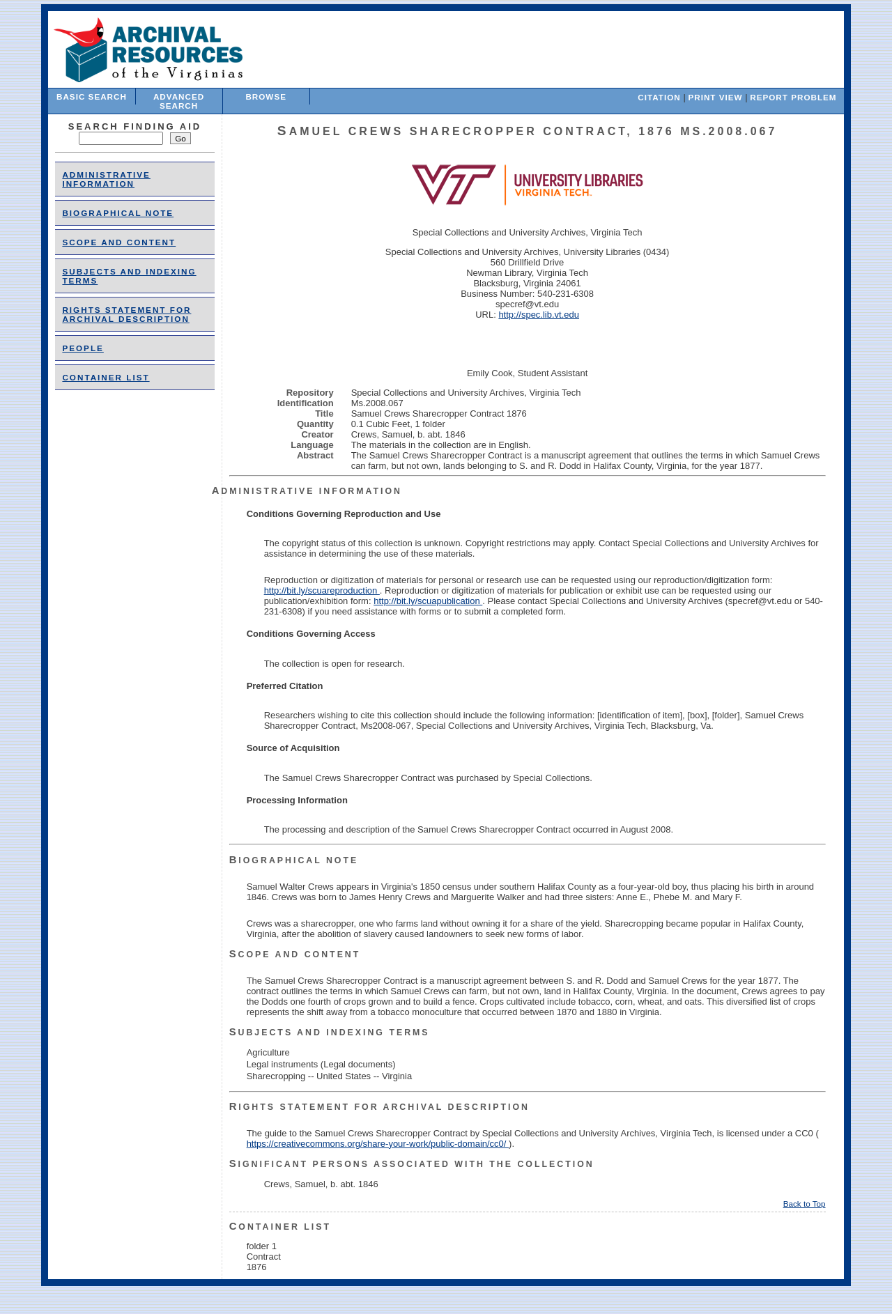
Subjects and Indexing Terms (329, 1032)
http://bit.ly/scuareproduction (322, 590)
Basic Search (91, 96)
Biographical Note (118, 212)
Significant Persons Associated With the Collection (411, 1164)
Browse (265, 96)
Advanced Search (178, 101)
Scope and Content (119, 242)
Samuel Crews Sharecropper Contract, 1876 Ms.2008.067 (527, 131)
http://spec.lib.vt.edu (538, 314)
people (82, 348)
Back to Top (804, 1203)
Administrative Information (106, 179)
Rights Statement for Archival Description (126, 314)
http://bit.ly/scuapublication (428, 601)
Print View (715, 97)
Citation (659, 97)
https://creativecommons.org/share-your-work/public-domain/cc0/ (378, 1143)
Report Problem (793, 97)
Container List (105, 377)
